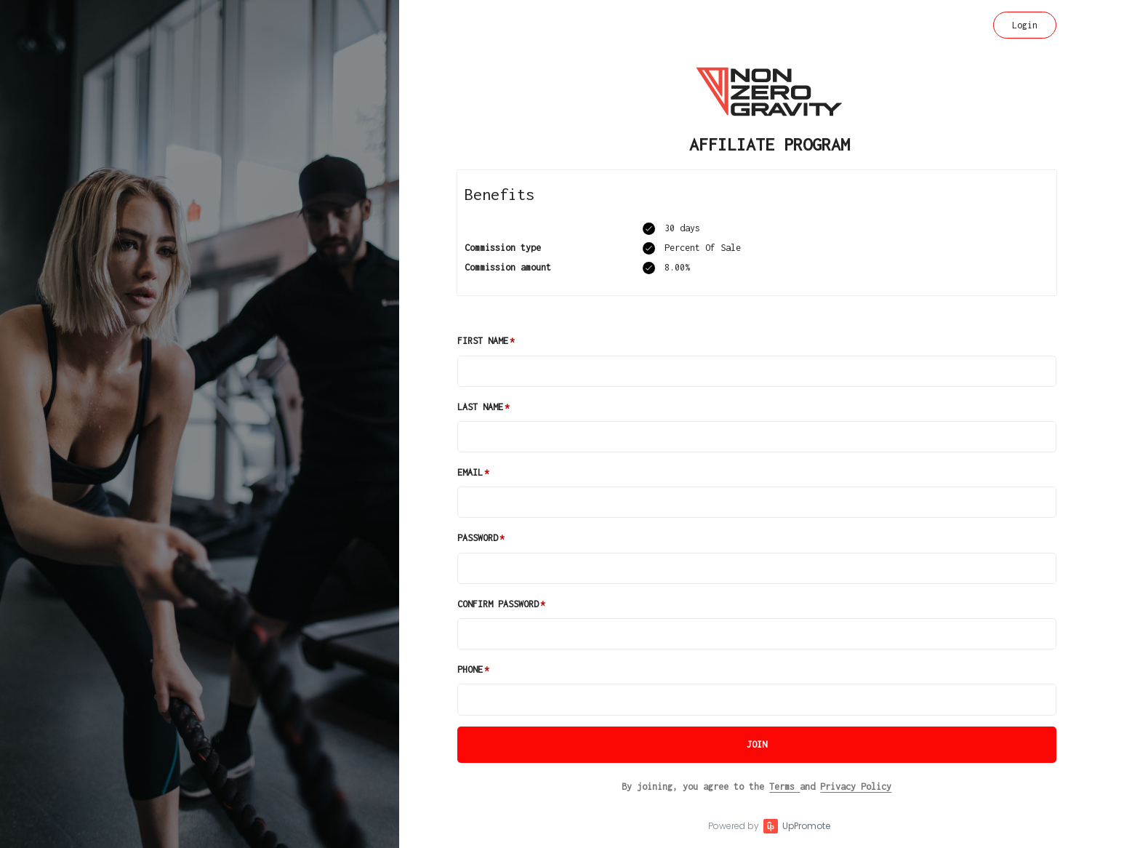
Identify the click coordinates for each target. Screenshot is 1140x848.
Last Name (480, 406)
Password (477, 537)
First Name (482, 340)
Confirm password (498, 604)
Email (470, 472)
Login (1024, 25)
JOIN (757, 744)
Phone (470, 669)
